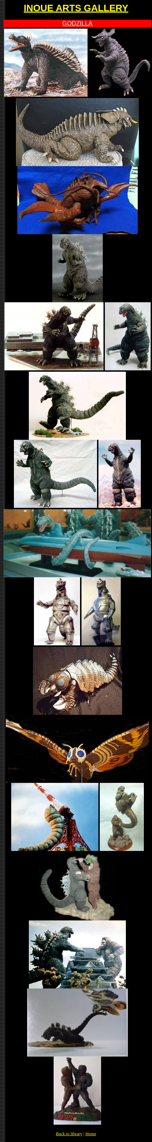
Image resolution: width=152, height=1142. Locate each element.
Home (91, 1133)
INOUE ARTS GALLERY (76, 8)
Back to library (69, 1133)
